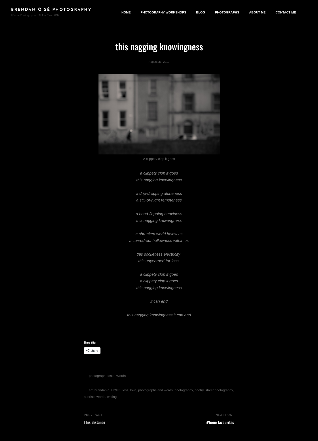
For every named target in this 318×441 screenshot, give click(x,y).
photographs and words (155, 390)
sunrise (89, 397)
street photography (219, 390)
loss (126, 390)
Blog (200, 12)
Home (126, 12)
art (91, 390)
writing (112, 397)
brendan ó (102, 390)
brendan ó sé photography (51, 10)
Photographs (227, 12)
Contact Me (286, 12)
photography (184, 390)
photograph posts (101, 376)
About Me (257, 12)
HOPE (116, 390)
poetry (199, 390)
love (133, 390)
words (101, 397)
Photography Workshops (163, 12)
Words (121, 376)
